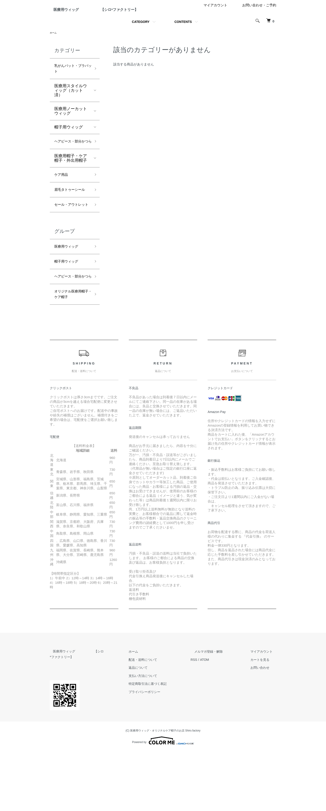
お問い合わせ (262, 727)
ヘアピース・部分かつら (70, 165)
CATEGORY (141, 39)
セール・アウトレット (70, 246)
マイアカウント (215, 22)
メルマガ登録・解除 (216, 710)
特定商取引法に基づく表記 (160, 743)
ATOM (216, 719)
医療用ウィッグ (68, 293)
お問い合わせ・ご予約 (259, 22)
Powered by (163, 800)
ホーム (54, 50)
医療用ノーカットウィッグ (70, 131)
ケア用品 (62, 203)
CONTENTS (183, 39)
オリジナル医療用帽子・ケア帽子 (70, 352)
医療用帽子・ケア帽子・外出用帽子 (70, 186)
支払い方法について (155, 735)
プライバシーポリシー (157, 751)
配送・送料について (155, 719)
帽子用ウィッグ (68, 147)
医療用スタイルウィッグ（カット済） (70, 110)
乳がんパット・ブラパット (70, 87)
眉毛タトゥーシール (70, 223)
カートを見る (262, 719)
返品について (150, 727)
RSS (205, 719)
